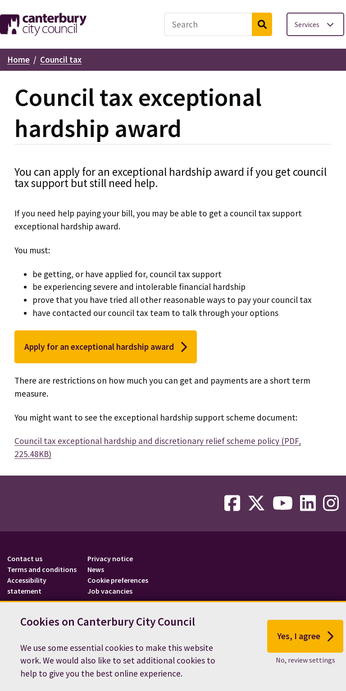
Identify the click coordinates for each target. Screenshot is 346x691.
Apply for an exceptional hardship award (105, 347)
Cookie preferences (117, 580)
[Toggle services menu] (315, 24)
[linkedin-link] (308, 503)
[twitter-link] (256, 503)
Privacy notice (110, 558)
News (95, 569)
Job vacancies (109, 590)
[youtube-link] (283, 503)
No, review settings (305, 659)
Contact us (24, 558)
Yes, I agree (305, 636)
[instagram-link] (331, 503)
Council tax (61, 59)
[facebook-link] (232, 503)
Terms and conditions (42, 569)
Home (18, 59)
